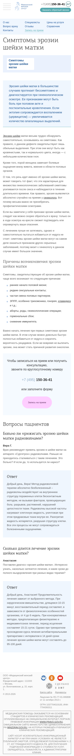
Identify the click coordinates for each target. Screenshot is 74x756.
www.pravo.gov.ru (51, 722)
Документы (60, 692)
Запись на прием (37, 402)
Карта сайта (46, 692)
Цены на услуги (55, 22)
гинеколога (50, 197)
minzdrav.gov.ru (17, 727)
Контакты (8, 30)
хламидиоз (64, 301)
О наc (6, 22)
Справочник (53, 26)
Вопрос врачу (10, 26)
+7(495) (53, 4)
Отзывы (29, 26)
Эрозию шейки (11, 135)
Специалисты (32, 22)
